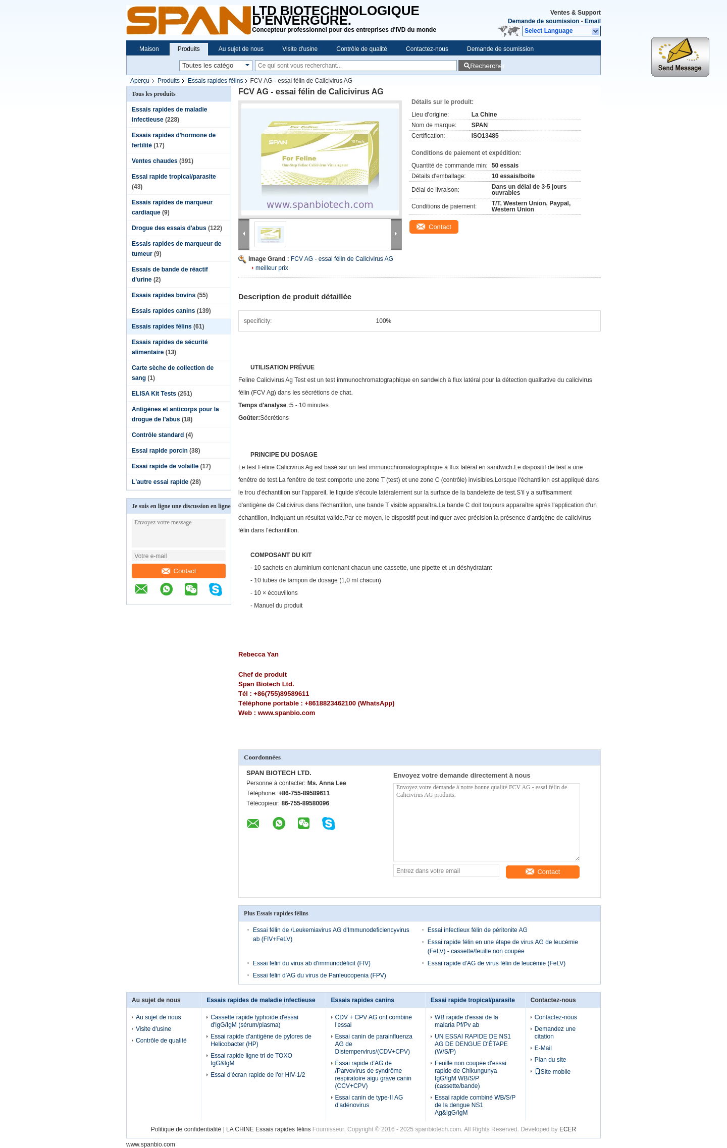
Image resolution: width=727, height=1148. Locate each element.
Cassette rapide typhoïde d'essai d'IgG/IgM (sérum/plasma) (254, 1021)
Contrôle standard (158, 435)
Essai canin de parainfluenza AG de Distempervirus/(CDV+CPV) (373, 1044)
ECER (567, 1129)
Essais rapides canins (163, 310)
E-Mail (543, 1048)
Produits (189, 48)
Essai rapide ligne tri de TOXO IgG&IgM (251, 1059)
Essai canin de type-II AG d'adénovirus (369, 1101)
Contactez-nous (427, 48)
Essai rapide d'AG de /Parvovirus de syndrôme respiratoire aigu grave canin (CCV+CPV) (373, 1074)
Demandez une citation (555, 1032)
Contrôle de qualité (361, 48)
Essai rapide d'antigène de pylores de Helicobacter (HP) (261, 1040)
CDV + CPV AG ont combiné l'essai (373, 1021)
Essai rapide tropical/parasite (174, 176)
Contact (179, 571)
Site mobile (552, 1071)
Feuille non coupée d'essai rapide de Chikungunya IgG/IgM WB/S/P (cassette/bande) (470, 1074)
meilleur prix (271, 267)
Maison (149, 48)
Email (593, 21)
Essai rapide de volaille (165, 466)
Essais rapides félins (215, 80)
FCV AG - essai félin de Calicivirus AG (342, 258)
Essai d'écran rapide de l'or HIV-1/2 (258, 1074)
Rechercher (485, 66)
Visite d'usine (300, 48)
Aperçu (139, 80)
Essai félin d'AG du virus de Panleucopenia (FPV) (319, 975)
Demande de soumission (543, 21)
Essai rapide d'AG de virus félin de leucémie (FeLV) (497, 963)
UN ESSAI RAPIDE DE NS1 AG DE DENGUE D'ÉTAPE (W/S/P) (473, 1044)
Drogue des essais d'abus (169, 228)
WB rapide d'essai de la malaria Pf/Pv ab (466, 1021)
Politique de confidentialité (186, 1129)
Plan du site (550, 1059)
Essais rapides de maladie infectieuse (260, 1000)
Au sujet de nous (241, 48)
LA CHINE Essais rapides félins (268, 1129)
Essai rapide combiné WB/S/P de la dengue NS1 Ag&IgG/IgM (475, 1105)
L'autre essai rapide (160, 481)
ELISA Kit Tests (154, 393)
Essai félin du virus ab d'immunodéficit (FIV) (312, 963)
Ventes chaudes (155, 161)
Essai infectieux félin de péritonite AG (478, 930)
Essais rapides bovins (163, 295)
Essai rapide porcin (160, 450)
